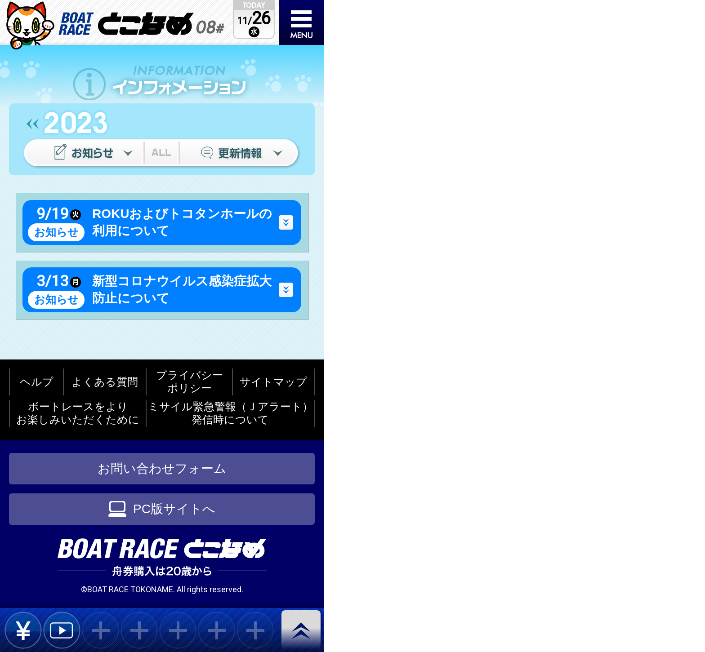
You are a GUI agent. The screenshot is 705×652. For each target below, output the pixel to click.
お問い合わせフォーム (162, 468)
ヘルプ (37, 382)
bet (23, 630)
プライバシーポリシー (189, 381)
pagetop (302, 630)
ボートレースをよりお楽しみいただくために (77, 413)
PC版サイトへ (161, 509)
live (61, 630)
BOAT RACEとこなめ (141, 23)
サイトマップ (273, 382)
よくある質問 (104, 382)
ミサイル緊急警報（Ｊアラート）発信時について (230, 413)
